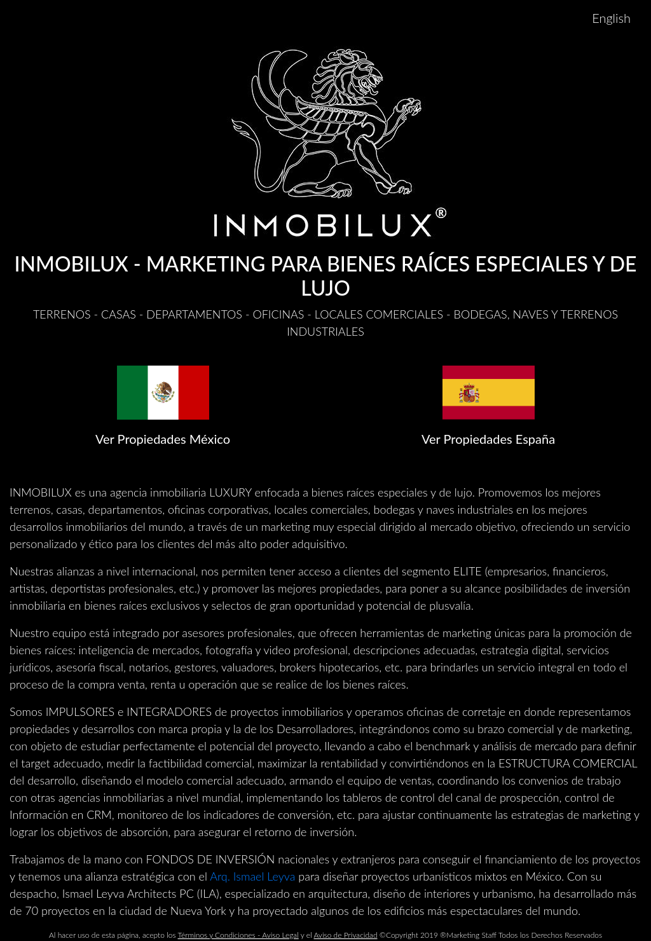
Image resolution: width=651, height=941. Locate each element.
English (611, 17)
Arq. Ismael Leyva (252, 876)
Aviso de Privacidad (345, 935)
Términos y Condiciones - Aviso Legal (238, 935)
